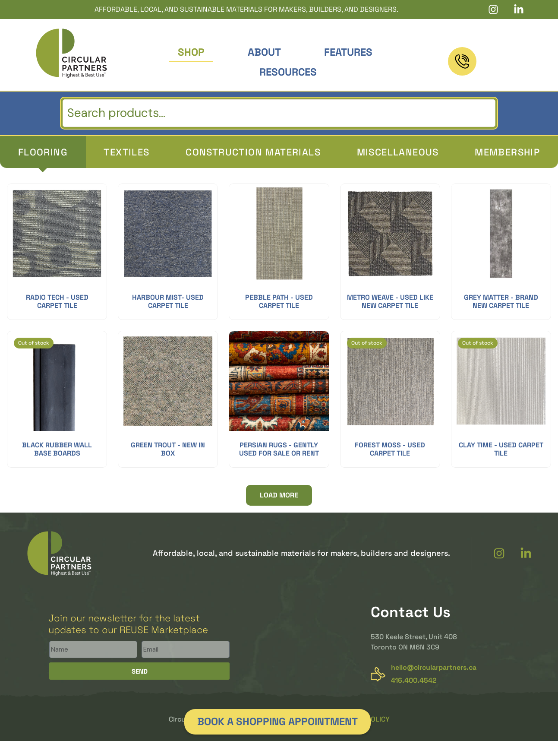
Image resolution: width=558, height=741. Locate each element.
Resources (288, 72)
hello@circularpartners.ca (433, 667)
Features (348, 52)
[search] (279, 113)
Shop (191, 52)
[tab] (43, 152)
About (264, 52)
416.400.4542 (504, 68)
